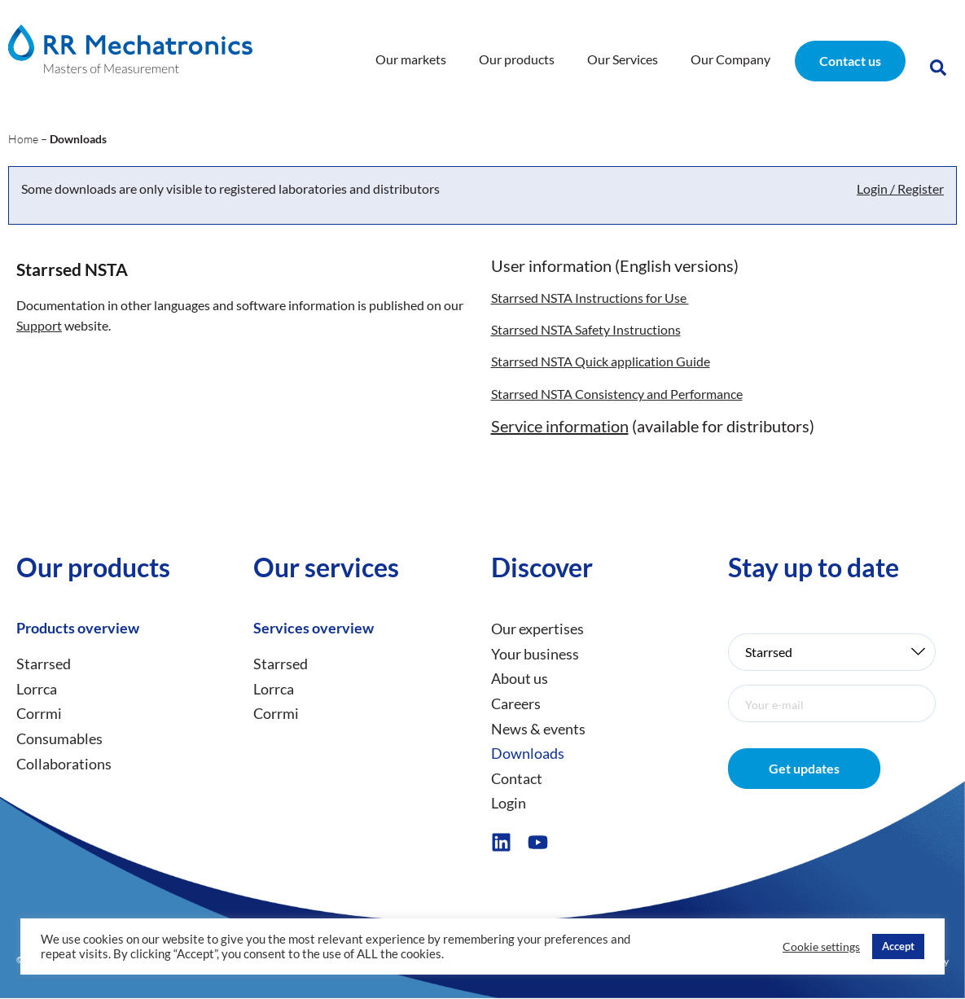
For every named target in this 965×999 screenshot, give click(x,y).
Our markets (410, 59)
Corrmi (39, 714)
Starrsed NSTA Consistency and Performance (617, 393)
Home (23, 140)
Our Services (622, 59)
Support (39, 325)
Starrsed (43, 664)
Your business (535, 654)
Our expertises (537, 629)
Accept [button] (898, 946)
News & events (538, 729)
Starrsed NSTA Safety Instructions (586, 329)
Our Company (730, 59)
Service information (560, 426)
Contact (516, 778)
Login (508, 804)
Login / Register (900, 189)
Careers (516, 703)
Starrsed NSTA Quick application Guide (600, 362)
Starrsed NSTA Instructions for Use (590, 297)
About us (519, 679)
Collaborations (64, 764)
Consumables (59, 738)
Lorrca (36, 689)
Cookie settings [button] (821, 946)
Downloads (527, 753)
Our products (517, 59)
